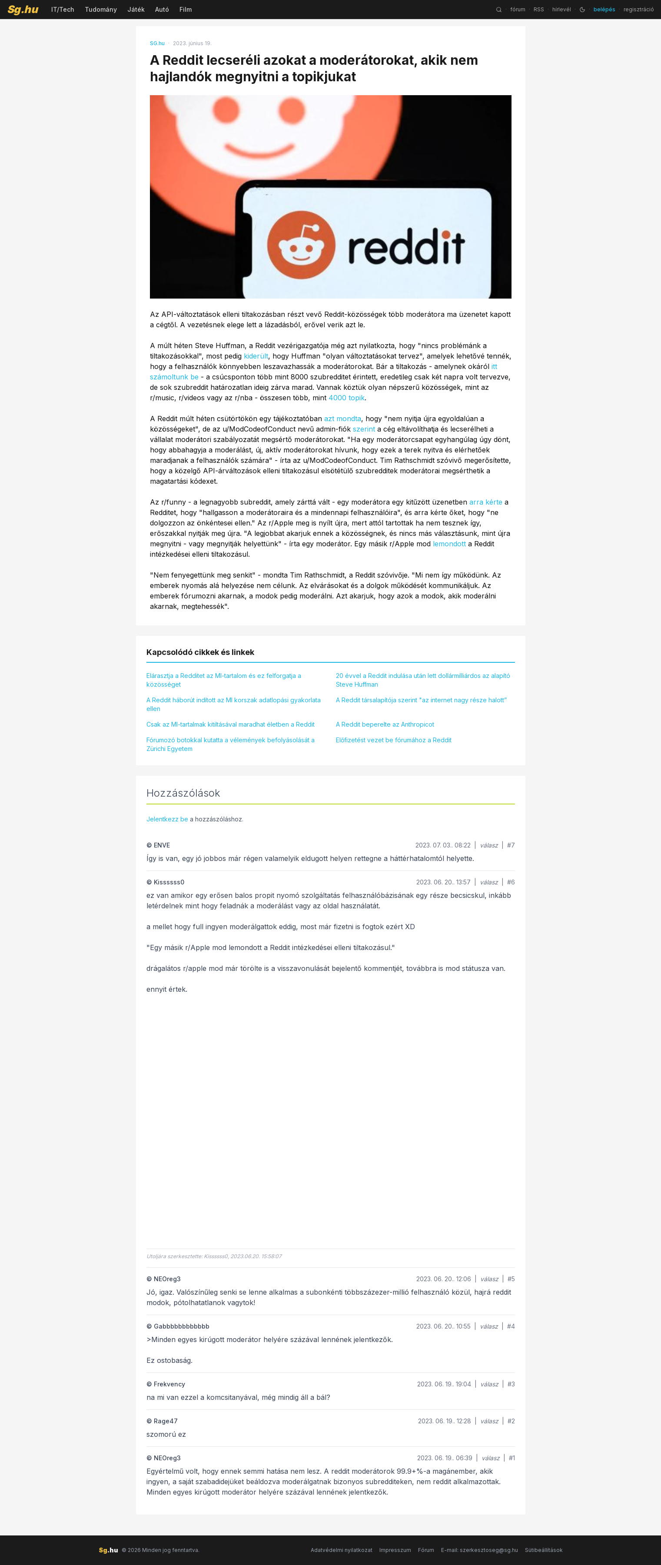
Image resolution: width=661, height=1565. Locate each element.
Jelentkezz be (167, 819)
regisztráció (639, 9)
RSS (539, 9)
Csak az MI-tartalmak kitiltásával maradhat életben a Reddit (230, 724)
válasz (489, 845)
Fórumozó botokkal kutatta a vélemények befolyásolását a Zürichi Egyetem (230, 744)
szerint (364, 429)
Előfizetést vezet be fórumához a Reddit (394, 740)
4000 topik (347, 397)
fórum (517, 9)
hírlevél (561, 9)
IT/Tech (62, 9)
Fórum (426, 1550)
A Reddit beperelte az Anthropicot (385, 724)
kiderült (256, 356)
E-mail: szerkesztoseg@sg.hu (479, 1550)
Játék (136, 9)
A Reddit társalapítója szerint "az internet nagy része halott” (421, 700)
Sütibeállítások (544, 1550)
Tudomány (101, 9)
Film (185, 9)
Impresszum (395, 1550)
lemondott (449, 543)
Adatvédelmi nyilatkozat (341, 1550)
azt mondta (342, 418)
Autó (162, 9)
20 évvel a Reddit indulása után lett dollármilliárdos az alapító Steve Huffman (423, 680)
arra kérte (485, 502)
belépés (604, 9)
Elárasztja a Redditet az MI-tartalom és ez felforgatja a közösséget (223, 680)
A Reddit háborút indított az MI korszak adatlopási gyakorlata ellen (233, 704)
